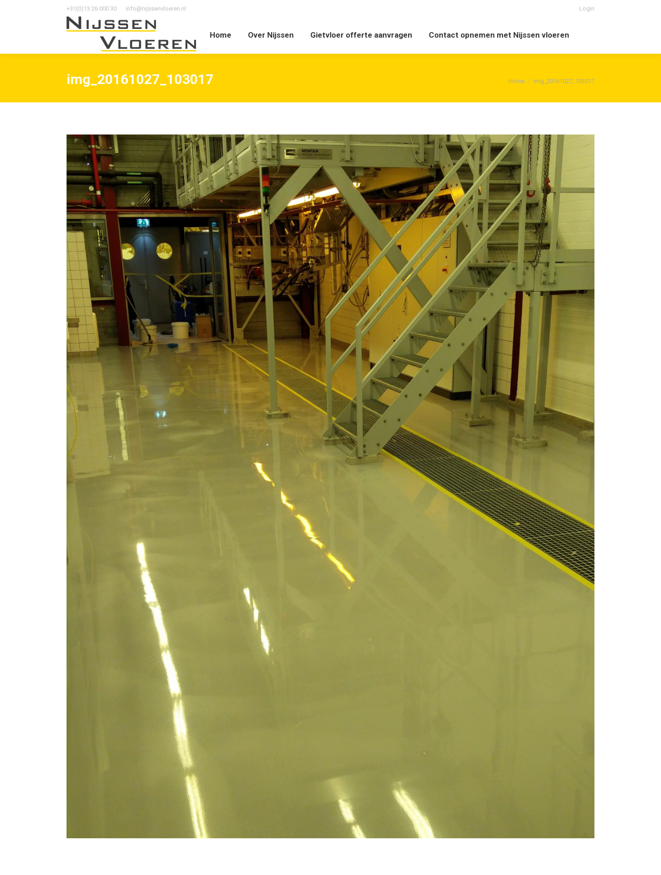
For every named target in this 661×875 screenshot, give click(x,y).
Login (586, 8)
